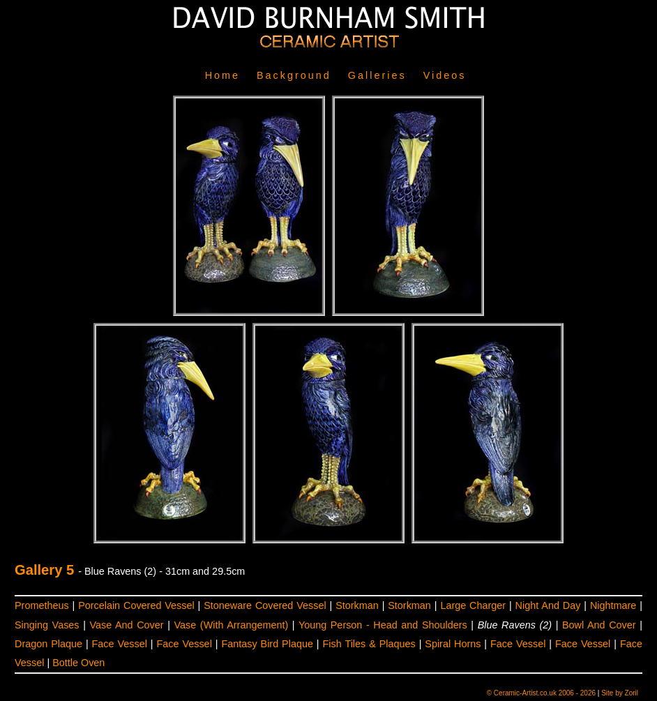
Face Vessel (119, 643)
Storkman (357, 605)
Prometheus (42, 605)
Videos (445, 75)
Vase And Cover (126, 625)
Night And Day (548, 605)
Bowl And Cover (599, 625)
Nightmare (613, 605)
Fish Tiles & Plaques (369, 643)
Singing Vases (47, 625)
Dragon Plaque (48, 643)
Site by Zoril (619, 693)
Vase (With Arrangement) (231, 625)
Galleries (377, 75)
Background (294, 75)
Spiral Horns (453, 643)
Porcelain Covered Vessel (136, 605)
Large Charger (473, 605)
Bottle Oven (78, 662)
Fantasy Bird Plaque (266, 643)
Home (222, 75)
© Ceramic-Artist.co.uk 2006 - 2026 (541, 693)
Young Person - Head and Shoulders (383, 625)
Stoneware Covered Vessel (265, 605)
